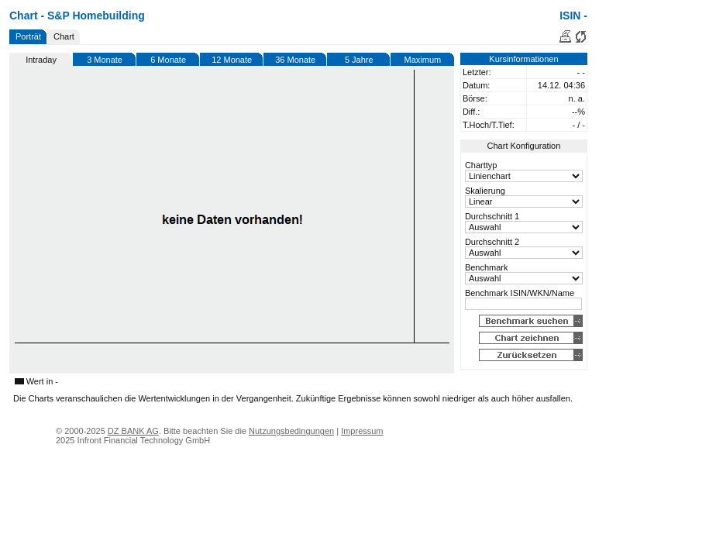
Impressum (362, 431)
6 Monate (168, 59)
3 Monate (104, 59)
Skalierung (485, 190)
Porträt (28, 36)
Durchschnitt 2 (492, 241)
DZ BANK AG (133, 431)
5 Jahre (359, 59)
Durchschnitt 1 (492, 216)
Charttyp (481, 165)
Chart (63, 36)
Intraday (41, 59)
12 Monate (232, 59)
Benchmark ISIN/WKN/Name (519, 293)
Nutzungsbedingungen (291, 431)
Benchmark (486, 267)
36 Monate (295, 59)
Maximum (423, 59)
